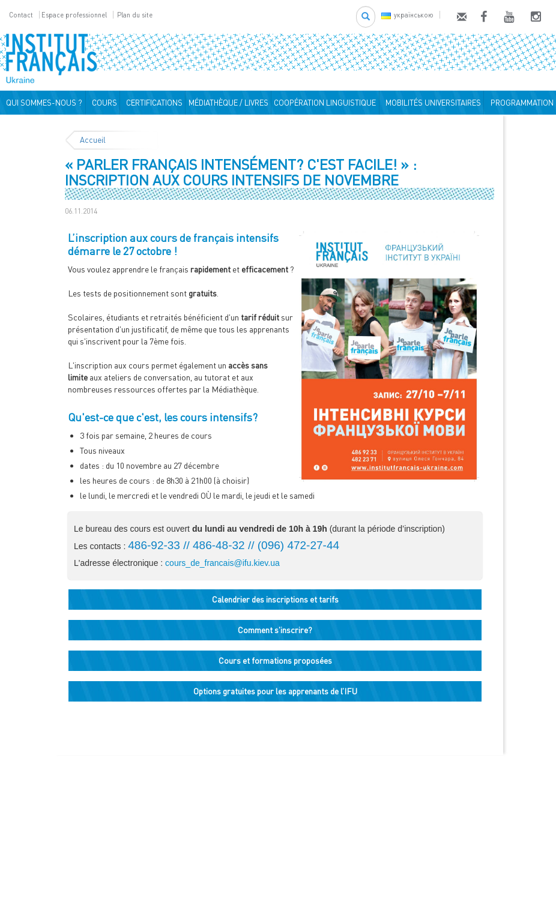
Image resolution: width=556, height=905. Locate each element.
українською (407, 15)
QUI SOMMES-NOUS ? (42, 102)
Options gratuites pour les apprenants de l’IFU (275, 691)
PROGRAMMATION (520, 102)
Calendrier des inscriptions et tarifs (275, 599)
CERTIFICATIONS (152, 102)
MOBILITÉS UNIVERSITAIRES (431, 102)
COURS (102, 102)
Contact (21, 15)
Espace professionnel (74, 15)
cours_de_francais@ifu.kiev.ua (222, 563)
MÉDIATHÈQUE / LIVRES (228, 102)
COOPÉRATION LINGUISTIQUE (325, 102)
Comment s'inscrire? (275, 630)
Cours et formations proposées (275, 660)
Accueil (93, 140)
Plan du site (135, 15)
